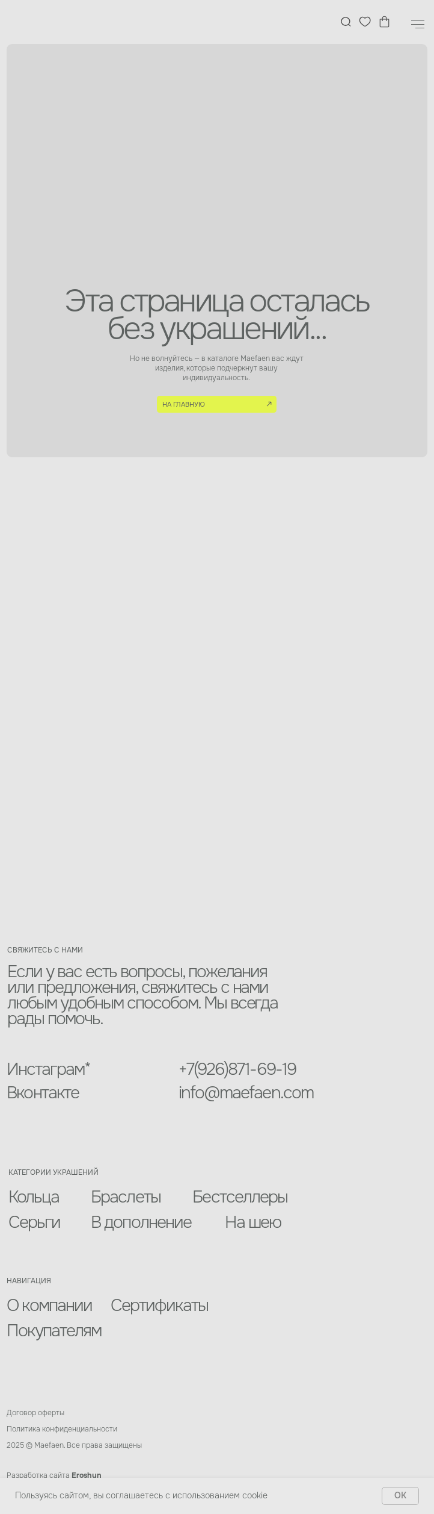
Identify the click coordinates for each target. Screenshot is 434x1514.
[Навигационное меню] (417, 24)
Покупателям (54, 1331)
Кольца (34, 1197)
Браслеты (125, 1197)
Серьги (34, 1222)
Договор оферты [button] (35, 1413)
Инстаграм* (48, 1069)
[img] (52, 22)
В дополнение (141, 1222)
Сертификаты (159, 1305)
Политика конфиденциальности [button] (62, 1429)
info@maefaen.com (246, 1093)
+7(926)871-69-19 (237, 1069)
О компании (49, 1305)
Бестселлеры (239, 1197)
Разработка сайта (54, 1475)
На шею (253, 1222)
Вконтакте (43, 1093)
